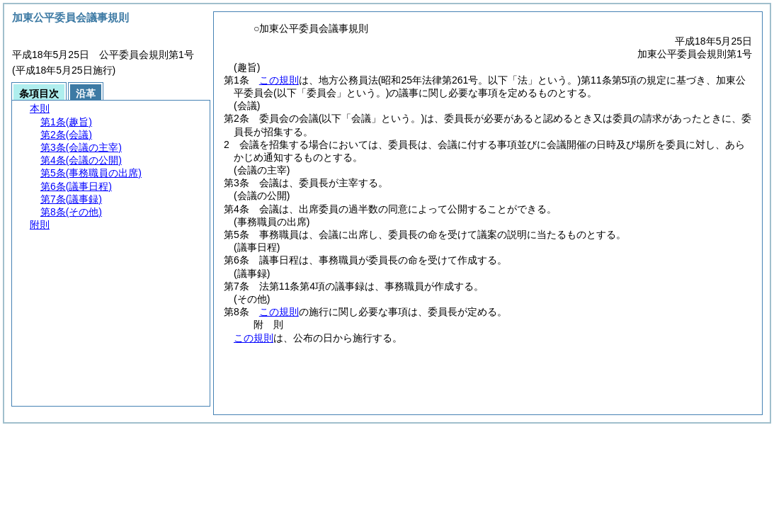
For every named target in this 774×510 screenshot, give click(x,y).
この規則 (279, 80)
